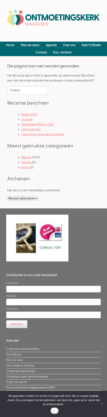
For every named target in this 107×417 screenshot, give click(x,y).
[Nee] (102, 404)
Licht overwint (30, 129)
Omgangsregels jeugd (20, 371)
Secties (26, 162)
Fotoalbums (14, 354)
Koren (25, 167)
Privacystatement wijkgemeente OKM (30, 387)
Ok (54, 410)
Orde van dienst (16, 382)
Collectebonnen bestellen (22, 349)
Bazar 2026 (29, 114)
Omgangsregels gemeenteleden (27, 376)
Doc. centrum (62, 52)
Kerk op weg (14, 360)
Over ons (69, 45)
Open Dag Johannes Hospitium (42, 134)
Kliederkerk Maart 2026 (37, 124)
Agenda (51, 45)
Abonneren (17, 324)
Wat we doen (30, 45)
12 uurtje (27, 119)
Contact (41, 52)
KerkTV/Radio (91, 45)
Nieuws (26, 157)
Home (10, 45)
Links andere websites (20, 365)
